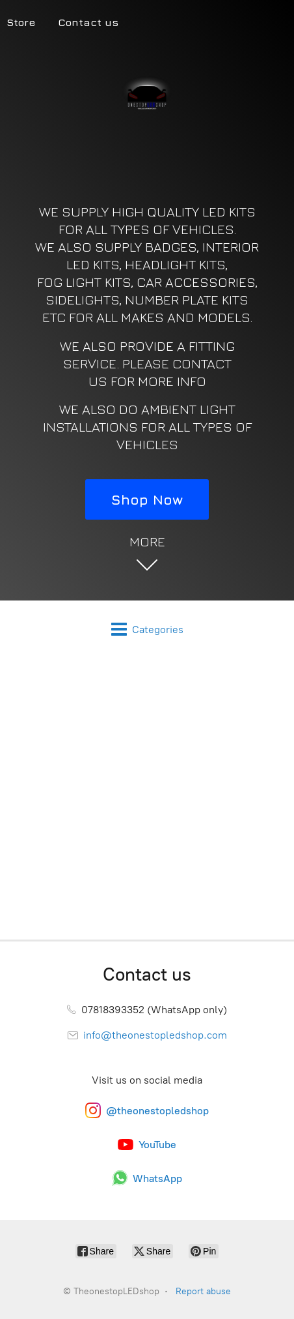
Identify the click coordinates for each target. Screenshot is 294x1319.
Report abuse (203, 1291)
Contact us (88, 22)
